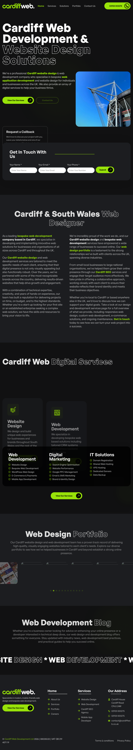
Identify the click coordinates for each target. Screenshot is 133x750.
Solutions (64, 6)
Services (52, 6)
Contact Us (89, 6)
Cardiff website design (42, 73)
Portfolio (76, 6)
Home (41, 6)
